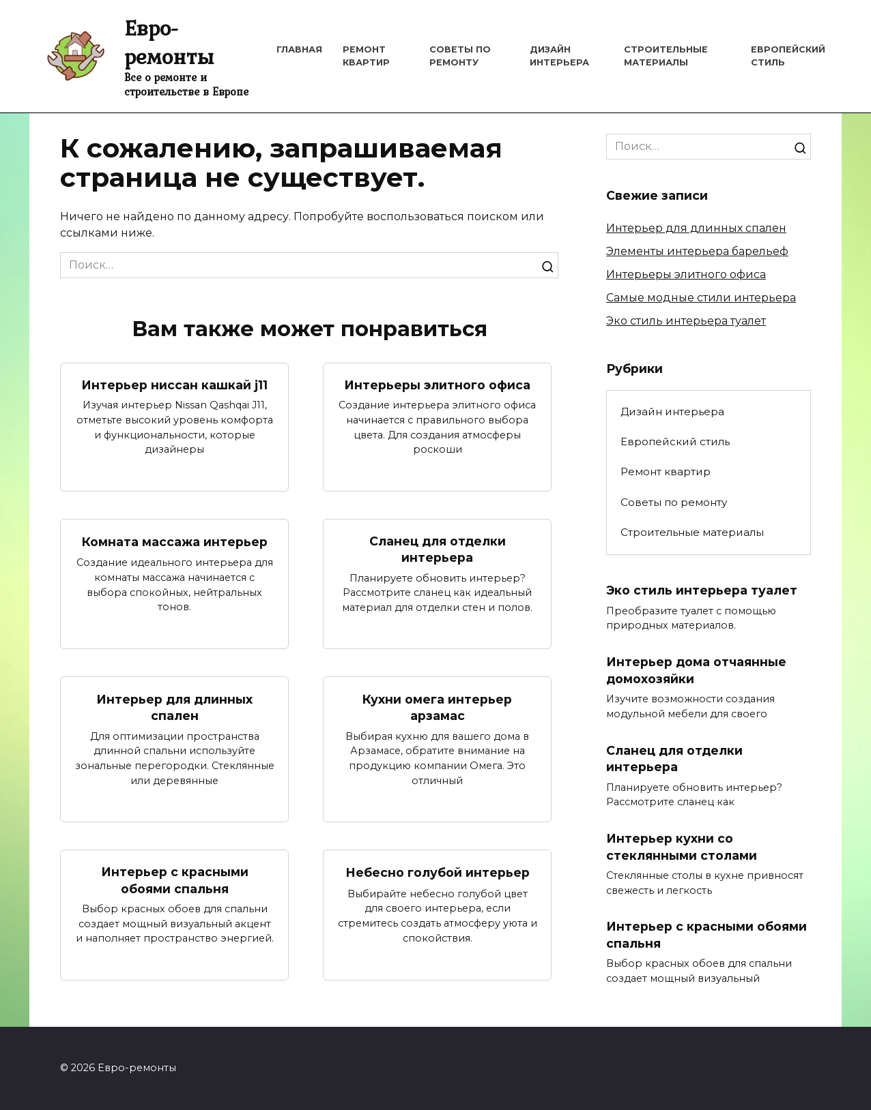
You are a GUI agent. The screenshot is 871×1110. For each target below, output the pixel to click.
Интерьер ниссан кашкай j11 (174, 385)
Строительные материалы (692, 532)
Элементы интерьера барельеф (697, 251)
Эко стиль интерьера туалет (686, 320)
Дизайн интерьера (672, 411)
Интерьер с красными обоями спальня (174, 880)
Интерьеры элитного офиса (437, 385)
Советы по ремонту (673, 502)
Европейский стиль (675, 441)
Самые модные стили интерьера (701, 297)
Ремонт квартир (665, 471)
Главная (299, 49)
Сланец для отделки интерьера (437, 549)
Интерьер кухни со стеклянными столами (681, 846)
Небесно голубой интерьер (437, 872)
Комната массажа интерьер (175, 541)
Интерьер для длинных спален (174, 707)
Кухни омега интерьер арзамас (437, 707)
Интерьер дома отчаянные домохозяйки (696, 670)
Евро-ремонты (169, 42)
